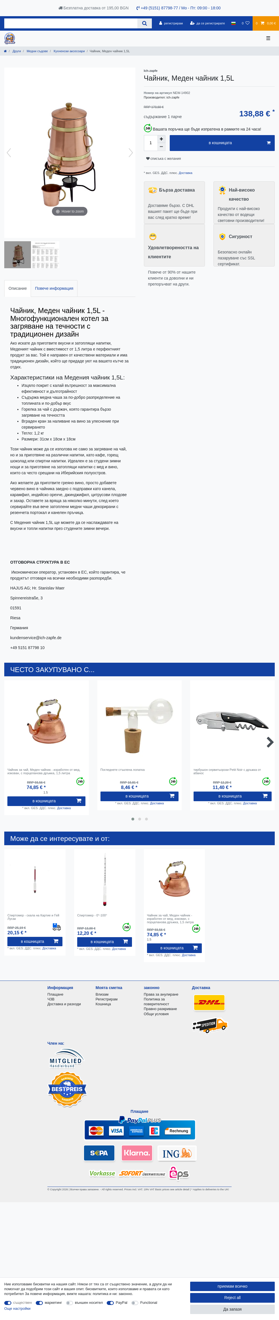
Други (16, 51)
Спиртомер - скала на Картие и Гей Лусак (33, 917)
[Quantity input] (151, 143)
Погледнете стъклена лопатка (122, 769)
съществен (22, 1302)
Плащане (55, 994)
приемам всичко (232, 1286)
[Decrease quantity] (161, 147)
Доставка (185, 173)
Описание (18, 288)
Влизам (102, 994)
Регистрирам (107, 999)
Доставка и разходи (64, 1004)
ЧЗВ (50, 999)
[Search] (144, 23)
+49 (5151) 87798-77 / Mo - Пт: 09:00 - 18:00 (179, 8)
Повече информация (54, 288)
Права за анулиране (161, 994)
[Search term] (70, 23)
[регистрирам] (171, 23)
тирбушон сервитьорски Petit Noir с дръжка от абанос (227, 771)
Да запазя (232, 1309)
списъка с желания (163, 159)
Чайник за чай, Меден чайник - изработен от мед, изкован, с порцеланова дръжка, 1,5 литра (43, 771)
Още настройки (17, 1308)
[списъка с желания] (246, 23)
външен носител (89, 1302)
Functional (148, 1302)
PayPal (121, 1302)
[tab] (17, 288)
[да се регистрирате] (207, 23)
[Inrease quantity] (161, 139)
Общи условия (156, 1014)
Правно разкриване (160, 1009)
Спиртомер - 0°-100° (92, 915)
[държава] (233, 23)
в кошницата (239, 143)
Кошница (103, 1004)
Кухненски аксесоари (69, 51)
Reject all (232, 1297)
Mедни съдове (37, 51)
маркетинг (53, 1302)
